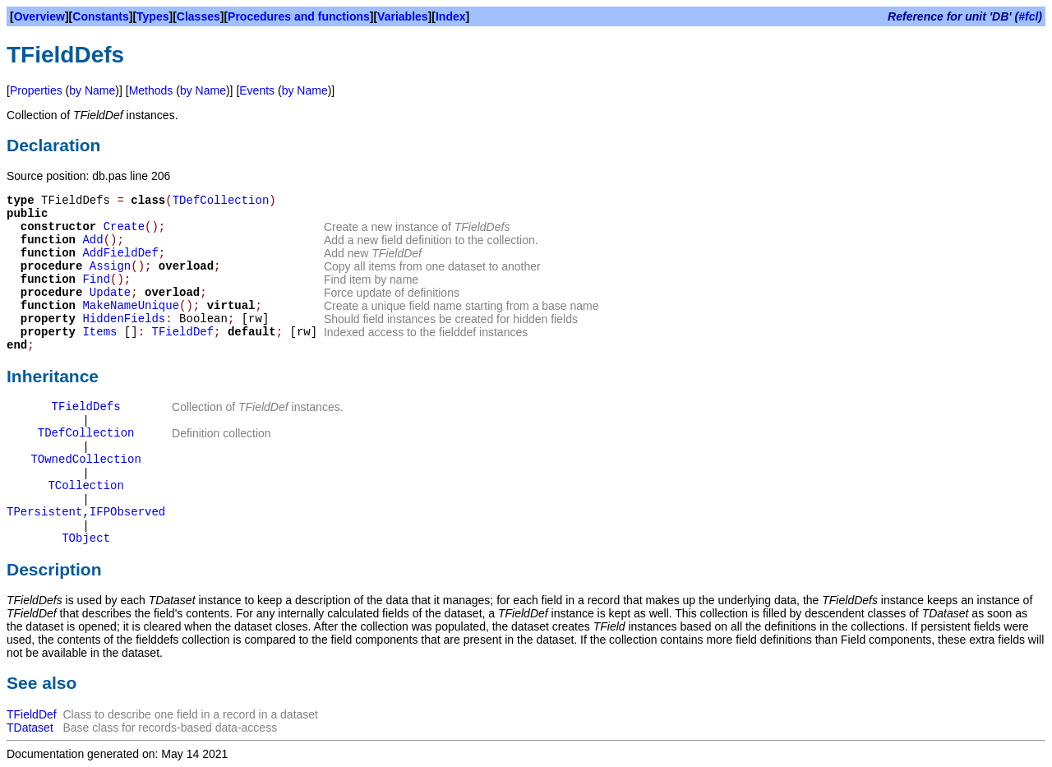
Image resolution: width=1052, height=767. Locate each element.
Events (257, 90)
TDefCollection (221, 200)
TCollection (85, 485)
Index (451, 16)
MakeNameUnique (130, 305)
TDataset (30, 727)
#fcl (1028, 16)
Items (99, 332)
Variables (402, 16)
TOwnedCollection (85, 459)
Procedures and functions (299, 16)
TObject (86, 538)
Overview (39, 16)
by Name (92, 90)
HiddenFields (123, 319)
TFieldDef (182, 332)
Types (152, 16)
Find (96, 279)
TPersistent (44, 512)
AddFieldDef (120, 253)
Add (92, 240)
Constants (100, 16)
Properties (36, 90)
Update (110, 292)
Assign (110, 266)
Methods (151, 90)
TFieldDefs (86, 407)
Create (124, 226)
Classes (198, 16)
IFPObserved (127, 512)
